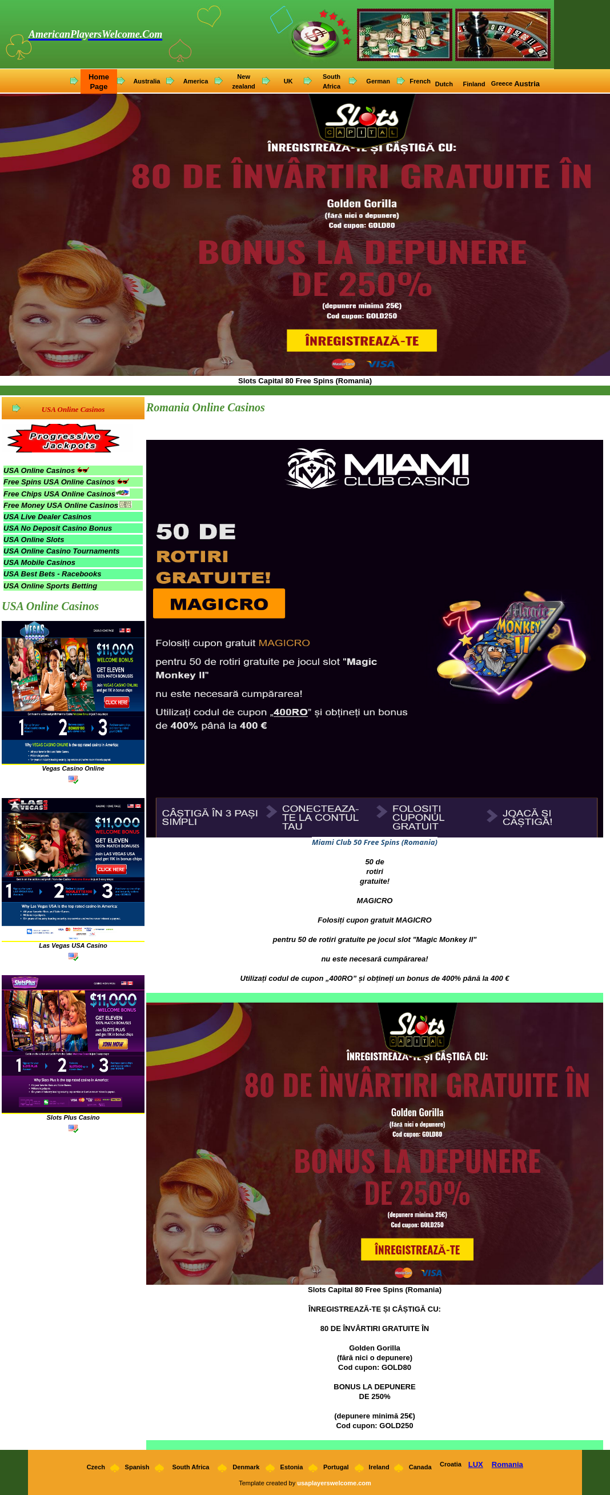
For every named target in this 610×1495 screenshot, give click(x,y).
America (195, 81)
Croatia (450, 1464)
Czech (95, 1467)
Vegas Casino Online (73, 768)
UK (288, 81)
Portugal (336, 1467)
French (420, 81)
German (378, 81)
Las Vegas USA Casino (73, 945)
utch (447, 84)
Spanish (137, 1467)
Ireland (379, 1467)
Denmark (245, 1467)
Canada (420, 1467)
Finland (475, 84)
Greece (501, 83)
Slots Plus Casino (73, 1117)
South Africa (190, 1467)
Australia (146, 81)
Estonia (291, 1467)
